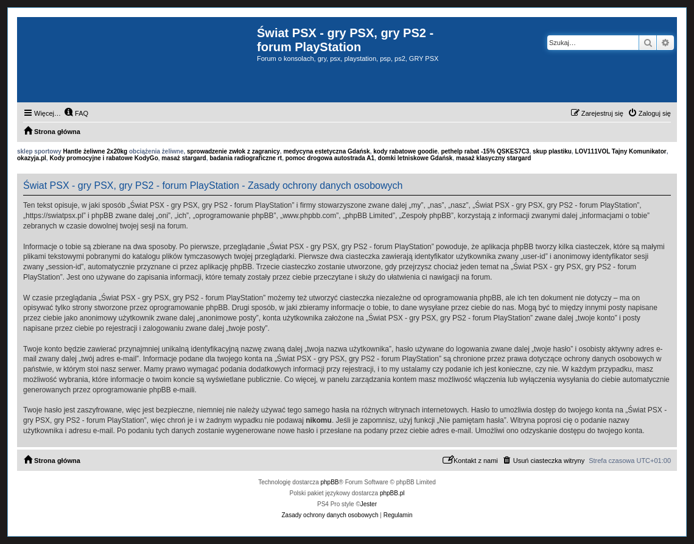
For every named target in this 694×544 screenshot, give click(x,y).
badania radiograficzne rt (245, 158)
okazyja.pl (31, 158)
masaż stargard (183, 158)
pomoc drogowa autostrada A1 (330, 158)
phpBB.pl (392, 493)
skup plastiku (552, 151)
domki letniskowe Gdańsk (415, 158)
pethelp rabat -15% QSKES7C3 (485, 151)
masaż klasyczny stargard (493, 158)
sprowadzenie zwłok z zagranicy (233, 151)
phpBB (330, 482)
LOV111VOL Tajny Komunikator (620, 151)
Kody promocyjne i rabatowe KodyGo (103, 158)
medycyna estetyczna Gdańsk (326, 151)
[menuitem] (76, 113)
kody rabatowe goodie (405, 151)
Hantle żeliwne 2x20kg (95, 151)
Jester (368, 504)
